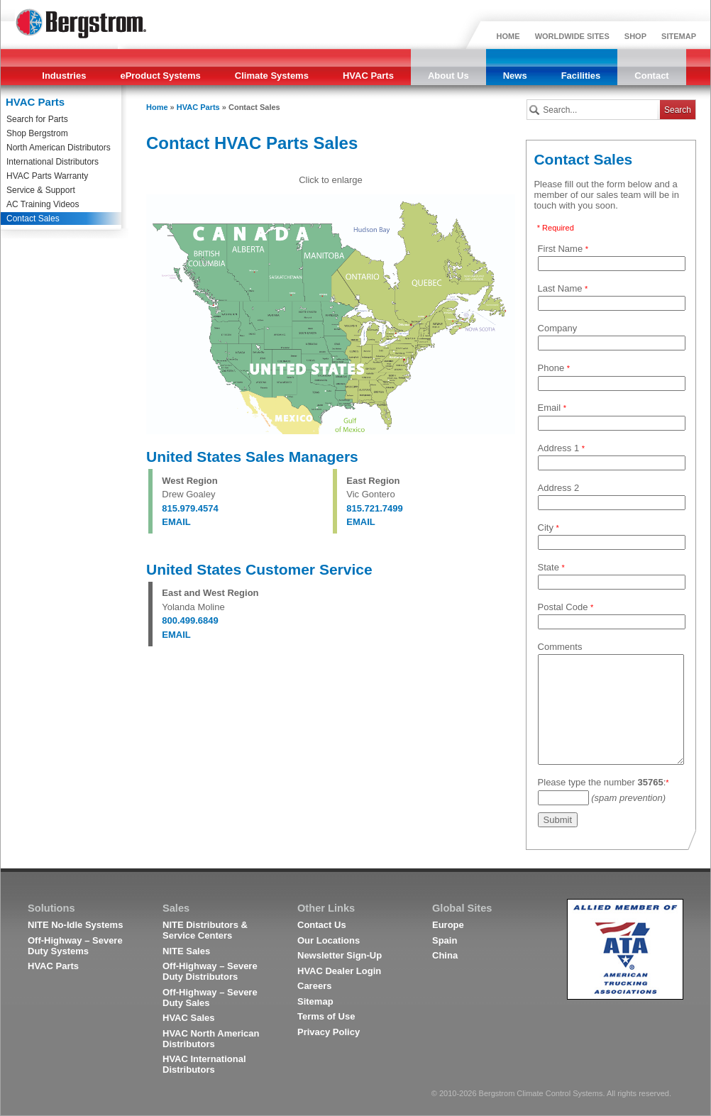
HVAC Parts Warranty (47, 176)
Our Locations (328, 940)
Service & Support (40, 190)
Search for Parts (37, 119)
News (515, 75)
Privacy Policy (328, 1032)
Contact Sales (33, 218)
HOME (508, 36)
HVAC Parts (368, 75)
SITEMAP (678, 36)
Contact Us (321, 924)
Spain (444, 940)
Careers (314, 985)
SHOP (635, 36)
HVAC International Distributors (204, 1064)
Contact (651, 75)
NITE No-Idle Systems (75, 924)
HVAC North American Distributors (211, 1038)
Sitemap (315, 1001)
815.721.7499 (374, 508)
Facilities (581, 75)
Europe (448, 924)
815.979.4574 (190, 508)
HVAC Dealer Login (339, 971)
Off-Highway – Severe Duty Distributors (210, 971)
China (445, 955)
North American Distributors (58, 148)
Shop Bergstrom (37, 133)
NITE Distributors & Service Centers (205, 930)
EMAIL (176, 521)
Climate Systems (272, 75)
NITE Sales (186, 951)
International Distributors (52, 162)
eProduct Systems (160, 75)
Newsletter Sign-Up (339, 955)
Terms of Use (326, 1016)
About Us (448, 75)
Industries (64, 75)
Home (157, 107)
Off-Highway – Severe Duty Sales (210, 997)
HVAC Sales (188, 1017)
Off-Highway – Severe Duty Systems (75, 945)
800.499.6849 (190, 620)
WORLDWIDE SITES (572, 36)
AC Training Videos (42, 204)
